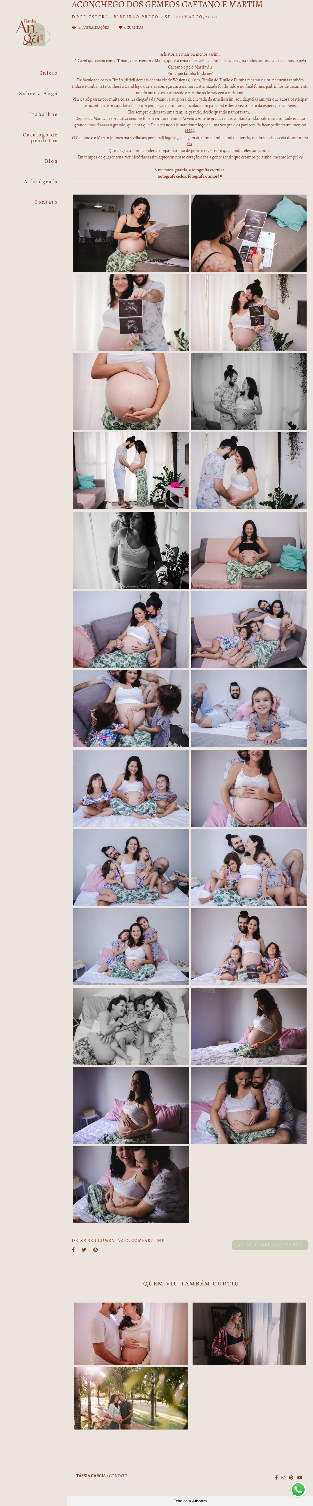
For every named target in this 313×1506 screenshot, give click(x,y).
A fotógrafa (41, 181)
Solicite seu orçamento (270, 1244)
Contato (46, 202)
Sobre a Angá (38, 93)
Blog (51, 161)
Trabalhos (43, 114)
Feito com (190, 1501)
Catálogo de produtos (40, 137)
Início (49, 73)
